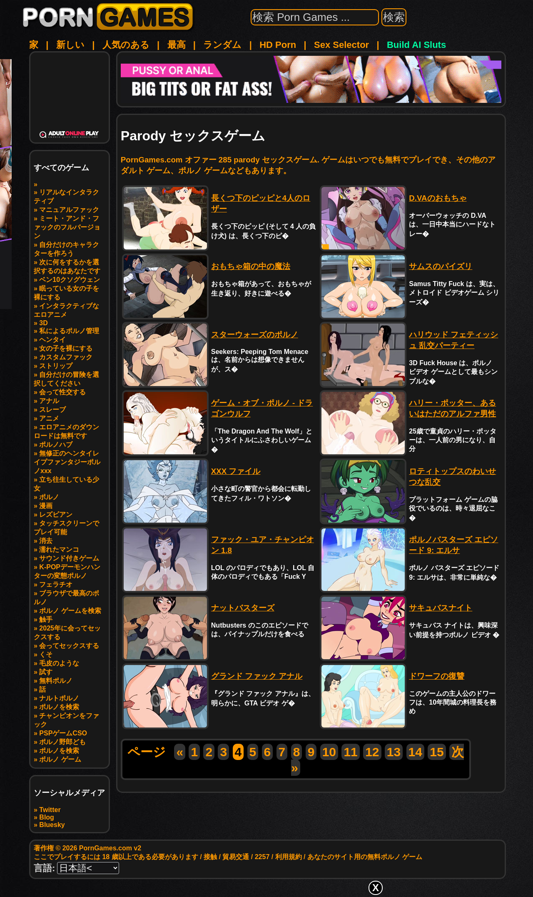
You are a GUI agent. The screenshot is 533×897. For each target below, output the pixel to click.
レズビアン (55, 514)
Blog (46, 817)
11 (350, 752)
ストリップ (55, 365)
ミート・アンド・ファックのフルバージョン (67, 227)
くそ (45, 654)
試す (45, 671)
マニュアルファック (69, 209)
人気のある (125, 45)
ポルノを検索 (59, 706)
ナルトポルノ (59, 698)
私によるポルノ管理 (69, 330)
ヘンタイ (52, 339)
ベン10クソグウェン (69, 279)
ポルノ (49, 497)
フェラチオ (55, 584)
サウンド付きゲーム (69, 558)
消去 (45, 540)
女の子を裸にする (65, 348)
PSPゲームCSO (63, 733)
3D (43, 322)
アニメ (49, 418)
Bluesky (52, 824)
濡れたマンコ (59, 549)
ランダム (222, 45)
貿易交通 (235, 856)
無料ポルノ (55, 680)
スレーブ (52, 409)
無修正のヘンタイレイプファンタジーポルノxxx (67, 462)
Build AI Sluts (416, 45)
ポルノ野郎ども (62, 741)
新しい (70, 45)
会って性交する (62, 392)
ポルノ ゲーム (60, 759)
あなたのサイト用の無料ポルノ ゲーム (364, 856)
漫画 (45, 505)
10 (329, 752)
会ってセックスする (69, 645)
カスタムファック (65, 357)
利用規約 (288, 856)
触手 (45, 619)
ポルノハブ (55, 444)
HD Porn (277, 45)
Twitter (49, 809)
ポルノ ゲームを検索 (70, 610)
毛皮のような (59, 663)
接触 (210, 856)
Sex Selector (341, 45)
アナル (49, 400)
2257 (262, 856)
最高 (176, 45)
